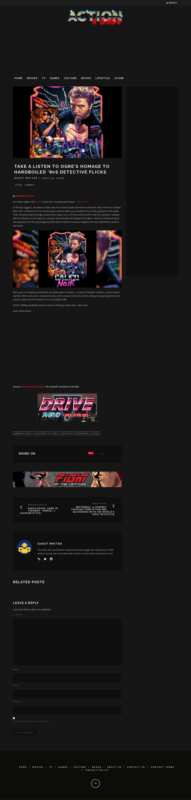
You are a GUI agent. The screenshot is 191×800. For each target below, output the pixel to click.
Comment (18, 615)
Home (19, 78)
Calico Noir (41, 433)
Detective (67, 433)
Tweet (101, 454)
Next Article (100, 504)
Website (17, 702)
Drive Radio (82, 433)
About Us (114, 768)
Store (119, 78)
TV (44, 78)
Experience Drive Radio (33, 387)
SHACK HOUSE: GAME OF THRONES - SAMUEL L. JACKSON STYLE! (39, 511)
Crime (54, 433)
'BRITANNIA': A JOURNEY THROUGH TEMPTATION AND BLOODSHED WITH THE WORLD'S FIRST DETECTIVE (93, 511)
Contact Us (136, 768)
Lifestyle (102, 78)
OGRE (38, 202)
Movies (32, 78)
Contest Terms (162, 768)
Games (55, 78)
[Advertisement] (95, 50)
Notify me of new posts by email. (31, 722)
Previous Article (37, 505)
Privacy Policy (97, 771)
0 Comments (30, 185)
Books (86, 78)
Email (16, 686)
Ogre (95, 433)
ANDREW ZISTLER (25, 196)
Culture (70, 78)
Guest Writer (26, 178)
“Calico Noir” (81, 202)
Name (16, 670)
